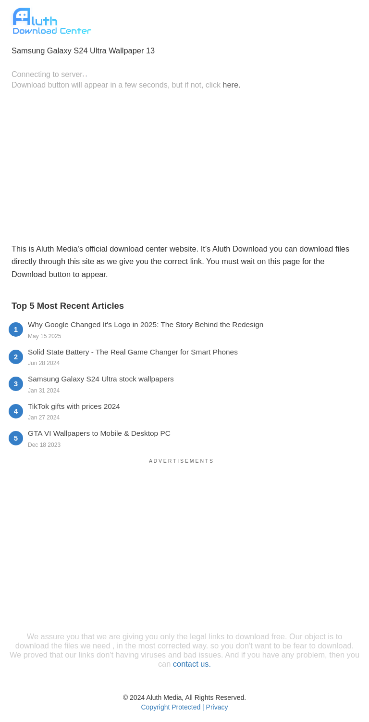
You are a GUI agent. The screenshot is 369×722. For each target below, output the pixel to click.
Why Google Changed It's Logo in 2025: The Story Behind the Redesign (145, 324)
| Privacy (215, 707)
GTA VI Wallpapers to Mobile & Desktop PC (99, 433)
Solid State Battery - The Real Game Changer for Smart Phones (133, 352)
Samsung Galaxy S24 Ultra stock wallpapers (101, 379)
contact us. (192, 663)
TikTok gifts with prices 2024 (74, 406)
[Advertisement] (184, 165)
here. (231, 84)
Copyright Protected (170, 707)
